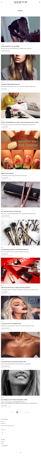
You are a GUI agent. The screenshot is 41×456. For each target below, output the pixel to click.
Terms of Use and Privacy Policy (7, 425)
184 (26, 412)
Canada (2, 441)
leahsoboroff (5, 126)
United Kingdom (4, 445)
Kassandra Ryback (5, 50)
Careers (2, 421)
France (2, 443)
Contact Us (3, 423)
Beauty (2, 44)
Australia (3, 439)
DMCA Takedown (4, 419)
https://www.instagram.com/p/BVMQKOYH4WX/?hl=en (13, 401)
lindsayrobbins (5, 177)
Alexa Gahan (4, 88)
